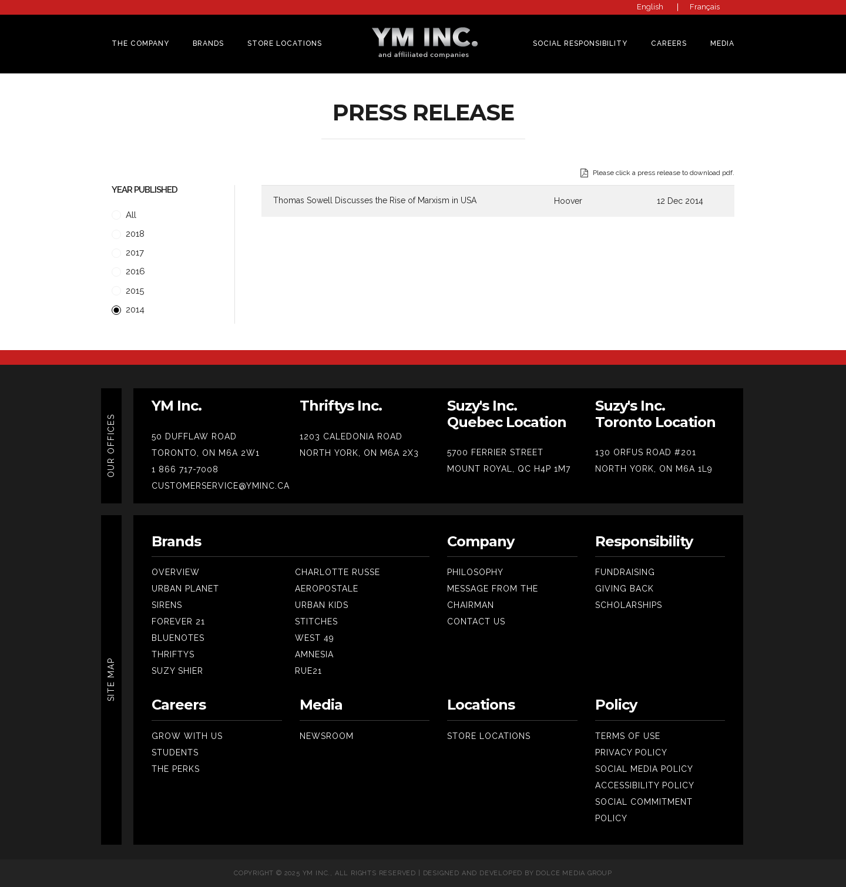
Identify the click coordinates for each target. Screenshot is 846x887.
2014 (128, 310)
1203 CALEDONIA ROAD (351, 436)
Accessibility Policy (644, 785)
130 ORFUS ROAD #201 (645, 452)
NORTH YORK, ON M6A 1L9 (654, 468)
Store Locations (284, 43)
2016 (128, 272)
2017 (128, 253)
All (124, 215)
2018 (128, 234)
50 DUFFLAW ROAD (194, 436)
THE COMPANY (140, 43)
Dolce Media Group (574, 873)
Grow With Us (187, 736)
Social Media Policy (644, 769)
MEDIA (722, 43)
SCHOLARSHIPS (628, 605)
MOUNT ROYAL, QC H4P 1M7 (508, 468)
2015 (128, 291)
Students (175, 752)
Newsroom (327, 736)
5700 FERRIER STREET (495, 452)
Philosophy (475, 572)
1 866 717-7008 (185, 469)
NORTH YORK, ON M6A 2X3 (359, 453)
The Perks (176, 769)
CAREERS (669, 43)
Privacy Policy (631, 752)
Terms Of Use (627, 736)
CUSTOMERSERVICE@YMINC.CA (221, 485)
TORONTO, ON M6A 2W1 (206, 453)
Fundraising (625, 572)
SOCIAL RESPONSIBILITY (580, 43)
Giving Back (624, 588)
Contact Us (476, 621)
